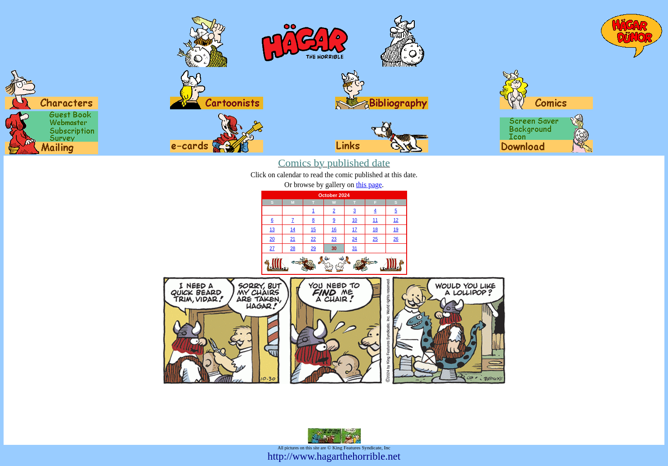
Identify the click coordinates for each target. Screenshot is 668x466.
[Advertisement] (334, 406)
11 (375, 220)
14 (292, 229)
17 (354, 229)
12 (395, 220)
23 (334, 239)
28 (292, 248)
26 (395, 239)
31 (354, 248)
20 (271, 239)
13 (271, 229)
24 (354, 239)
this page (369, 184)
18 (375, 229)
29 (313, 248)
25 (375, 239)
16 (334, 229)
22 (313, 239)
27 (271, 248)
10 (354, 220)
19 (395, 229)
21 (292, 239)
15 (313, 229)
